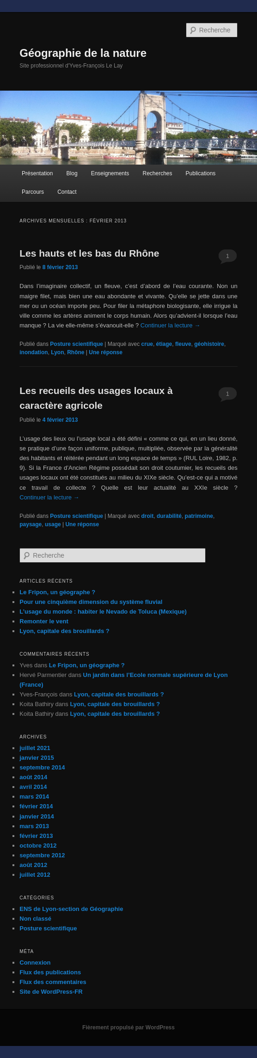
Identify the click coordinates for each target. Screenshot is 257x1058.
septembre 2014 (42, 767)
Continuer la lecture (170, 325)
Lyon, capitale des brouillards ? (64, 630)
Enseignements (110, 173)
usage (53, 524)
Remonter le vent (43, 621)
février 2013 (36, 835)
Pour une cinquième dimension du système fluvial (90, 601)
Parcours (33, 192)
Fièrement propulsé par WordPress (128, 1027)
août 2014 (33, 777)
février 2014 (36, 806)
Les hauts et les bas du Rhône (89, 253)
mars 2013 (34, 826)
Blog (72, 173)
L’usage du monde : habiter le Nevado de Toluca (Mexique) (103, 611)
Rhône (75, 352)
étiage (164, 344)
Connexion (34, 962)
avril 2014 (33, 786)
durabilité (169, 516)
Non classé (35, 918)
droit (147, 516)
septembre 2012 (42, 855)
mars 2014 (34, 796)
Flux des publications (50, 972)
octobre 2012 (37, 845)
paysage (30, 524)
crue (147, 344)
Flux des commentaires (52, 981)
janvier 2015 (36, 757)
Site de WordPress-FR (50, 991)
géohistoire (209, 344)
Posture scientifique (76, 344)
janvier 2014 (36, 816)
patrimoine (199, 516)
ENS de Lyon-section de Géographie (71, 908)
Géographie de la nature (83, 53)
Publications (201, 173)
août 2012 (33, 864)
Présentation (37, 173)
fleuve (183, 344)
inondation (33, 352)
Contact (66, 192)
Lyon (57, 352)
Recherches (157, 173)
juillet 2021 (34, 747)
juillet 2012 (34, 874)
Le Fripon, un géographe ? (57, 592)
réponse (105, 352)
